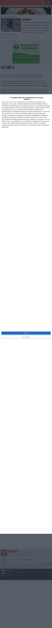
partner (14, 102)
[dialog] (26, 314)
